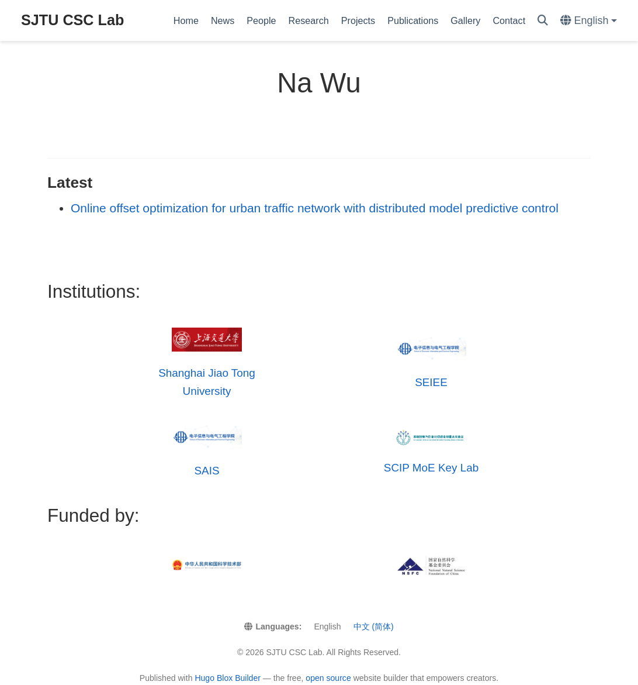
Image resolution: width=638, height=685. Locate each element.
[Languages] (588, 20)
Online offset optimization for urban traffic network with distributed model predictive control (315, 208)
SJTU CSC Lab (72, 20)
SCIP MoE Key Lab (431, 468)
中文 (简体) (373, 626)
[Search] (543, 20)
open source (328, 678)
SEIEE (431, 382)
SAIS (206, 470)
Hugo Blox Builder (228, 678)
